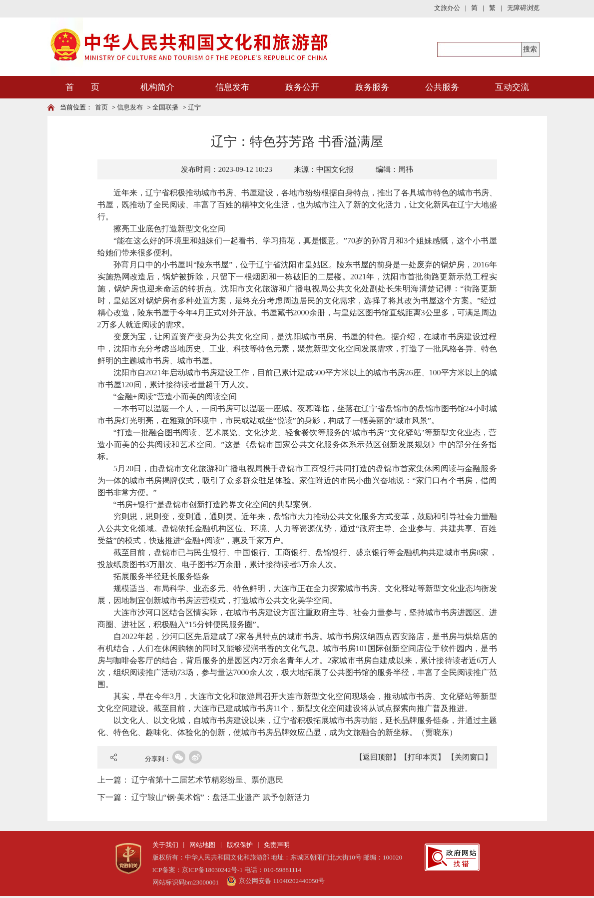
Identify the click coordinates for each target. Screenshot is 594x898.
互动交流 (512, 87)
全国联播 (165, 107)
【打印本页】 (422, 757)
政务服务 (372, 87)
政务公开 (302, 87)
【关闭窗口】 (469, 757)
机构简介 (157, 87)
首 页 (82, 87)
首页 (101, 107)
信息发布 (232, 87)
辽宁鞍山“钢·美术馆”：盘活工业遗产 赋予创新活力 (220, 797)
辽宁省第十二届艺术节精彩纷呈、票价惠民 (207, 780)
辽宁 (194, 107)
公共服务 (442, 87)
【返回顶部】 (377, 757)
